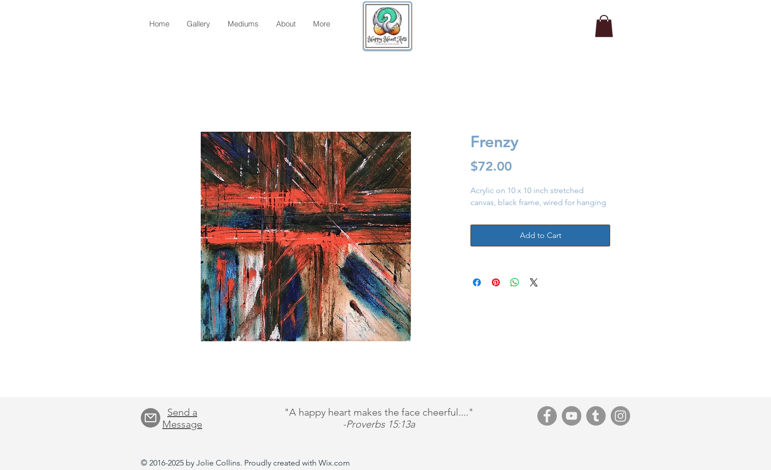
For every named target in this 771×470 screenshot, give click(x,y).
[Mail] (150, 418)
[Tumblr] (596, 416)
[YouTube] (571, 416)
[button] (604, 26)
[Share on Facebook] (477, 282)
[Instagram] (620, 416)
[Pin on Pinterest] (496, 282)
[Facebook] (547, 416)
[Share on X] (534, 282)
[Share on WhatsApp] (515, 282)
